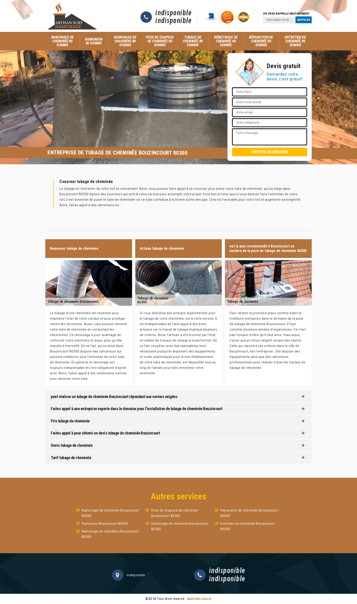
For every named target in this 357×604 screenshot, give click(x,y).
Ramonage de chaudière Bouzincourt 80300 (110, 534)
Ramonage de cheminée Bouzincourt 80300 (110, 513)
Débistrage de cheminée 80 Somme (225, 41)
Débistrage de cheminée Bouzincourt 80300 (179, 526)
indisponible (173, 13)
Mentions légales (199, 599)
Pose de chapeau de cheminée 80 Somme (160, 41)
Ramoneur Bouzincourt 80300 (105, 523)
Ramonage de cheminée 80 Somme (62, 41)
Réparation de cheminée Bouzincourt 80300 (249, 513)
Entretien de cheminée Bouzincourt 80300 (247, 526)
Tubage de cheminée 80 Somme (193, 41)
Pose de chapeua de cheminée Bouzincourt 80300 (175, 513)
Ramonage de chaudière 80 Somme (125, 41)
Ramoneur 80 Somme (93, 41)
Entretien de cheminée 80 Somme (295, 41)
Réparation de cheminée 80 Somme (261, 41)
